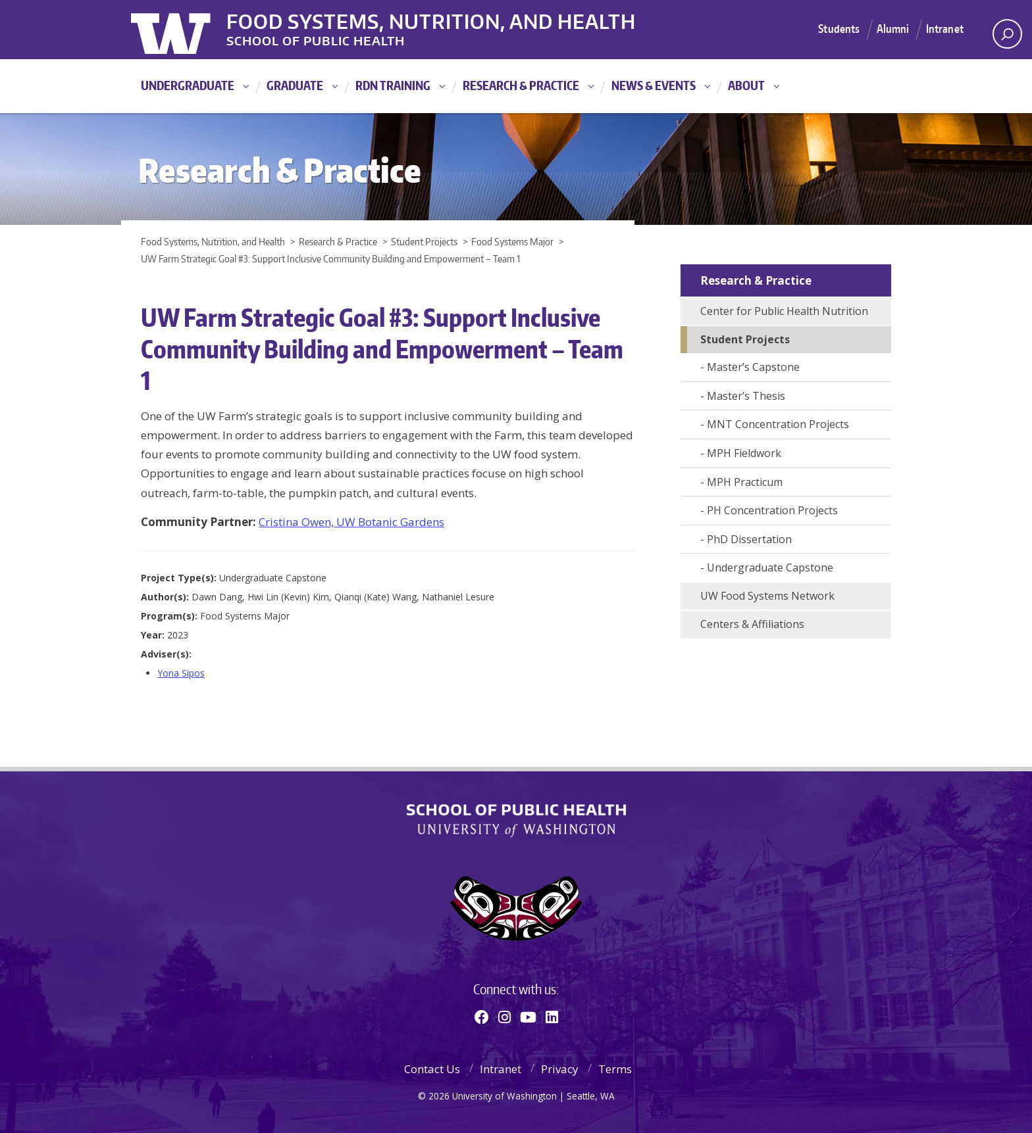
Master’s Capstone (753, 367)
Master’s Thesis (746, 396)
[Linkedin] (552, 1016)
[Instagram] (504, 1016)
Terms (615, 1068)
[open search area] (1007, 34)
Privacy (560, 1068)
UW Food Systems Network (767, 596)
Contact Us (432, 1068)
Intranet (945, 29)
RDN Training (392, 85)
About (746, 85)
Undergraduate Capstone (770, 567)
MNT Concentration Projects (778, 424)
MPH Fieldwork (744, 453)
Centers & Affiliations (752, 624)
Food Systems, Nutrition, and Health (443, 19)
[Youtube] (528, 1016)
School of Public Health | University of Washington (516, 820)
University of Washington (184, 29)
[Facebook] (482, 1016)
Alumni (893, 29)
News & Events (653, 85)
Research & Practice (521, 85)
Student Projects (745, 339)
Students (839, 29)
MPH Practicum (745, 482)
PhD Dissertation (749, 539)
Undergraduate (187, 85)
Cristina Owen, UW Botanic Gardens (351, 521)
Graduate (295, 85)
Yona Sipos (181, 673)
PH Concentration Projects (772, 510)
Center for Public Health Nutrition (784, 311)
